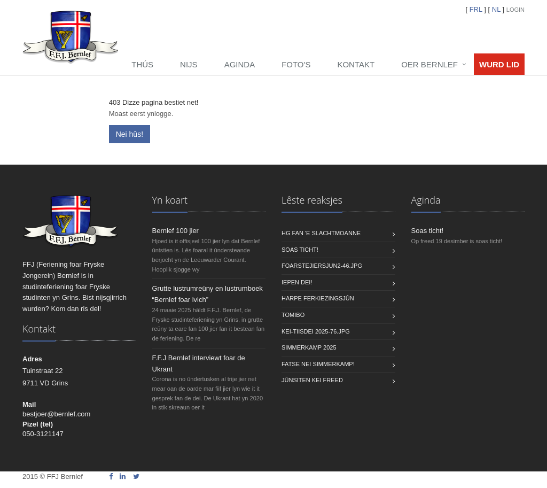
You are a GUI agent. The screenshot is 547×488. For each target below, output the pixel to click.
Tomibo (293, 315)
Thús (142, 64)
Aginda (239, 64)
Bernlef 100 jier (175, 231)
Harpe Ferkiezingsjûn (318, 298)
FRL (475, 9)
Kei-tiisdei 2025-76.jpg (316, 331)
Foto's (296, 64)
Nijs (189, 64)
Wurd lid (499, 64)
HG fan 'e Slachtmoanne (321, 233)
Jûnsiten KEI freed (312, 380)
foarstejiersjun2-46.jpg (322, 265)
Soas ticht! (300, 249)
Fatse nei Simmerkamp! (318, 364)
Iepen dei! (297, 282)
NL (496, 9)
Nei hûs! (129, 134)
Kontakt (355, 64)
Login (515, 9)
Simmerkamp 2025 (309, 347)
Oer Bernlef (429, 64)
